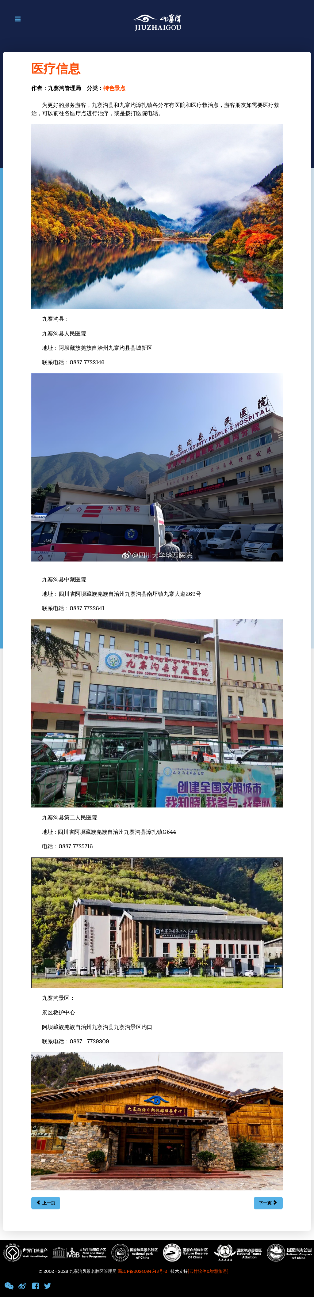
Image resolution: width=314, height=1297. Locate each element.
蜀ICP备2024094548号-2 (142, 1271)
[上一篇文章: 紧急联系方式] (45, 1203)
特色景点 (114, 88)
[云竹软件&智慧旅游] (208, 1271)
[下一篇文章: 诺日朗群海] (268, 1203)
